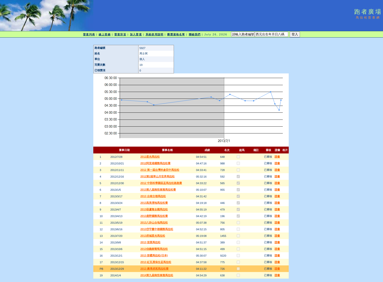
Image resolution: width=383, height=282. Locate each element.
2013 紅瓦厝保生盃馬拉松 (155, 262)
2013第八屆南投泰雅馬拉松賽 (158, 189)
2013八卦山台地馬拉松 (154, 222)
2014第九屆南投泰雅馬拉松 (156, 275)
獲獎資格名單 (176, 34)
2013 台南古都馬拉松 (153, 196)
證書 (277, 156)
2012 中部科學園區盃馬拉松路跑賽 (161, 182)
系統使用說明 (154, 34)
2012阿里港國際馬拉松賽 (155, 163)
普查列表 (89, 34)
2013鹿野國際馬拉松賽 (154, 215)
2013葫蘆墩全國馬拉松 (154, 209)
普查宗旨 (120, 34)
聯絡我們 (195, 34)
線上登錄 (104, 34)
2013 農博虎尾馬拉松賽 (154, 268)
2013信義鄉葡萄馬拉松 (154, 248)
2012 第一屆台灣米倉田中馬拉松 (160, 169)
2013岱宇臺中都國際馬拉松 (156, 229)
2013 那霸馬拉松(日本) (154, 255)
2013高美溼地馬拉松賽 (154, 202)
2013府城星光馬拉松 (152, 235)
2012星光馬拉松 (150, 156)
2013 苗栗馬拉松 (150, 242)
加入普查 (136, 34)
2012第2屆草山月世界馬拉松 (157, 176)
